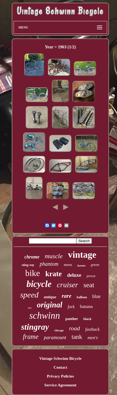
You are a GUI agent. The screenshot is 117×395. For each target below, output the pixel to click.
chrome (31, 257)
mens (68, 265)
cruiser (67, 285)
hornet (81, 265)
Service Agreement (60, 385)
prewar (91, 276)
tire (29, 307)
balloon (82, 297)
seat (89, 285)
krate (53, 274)
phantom (49, 264)
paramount (55, 337)
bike (32, 273)
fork (71, 306)
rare (66, 296)
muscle (54, 256)
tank (76, 336)
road (74, 328)
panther (71, 319)
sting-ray (28, 265)
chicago (58, 330)
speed (29, 294)
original (49, 304)
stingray (35, 327)
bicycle (39, 284)
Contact (60, 367)
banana (86, 306)
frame (31, 336)
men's (93, 337)
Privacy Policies (60, 376)
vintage (82, 255)
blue (96, 296)
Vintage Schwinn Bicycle (60, 358)
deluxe (74, 275)
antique (50, 297)
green (95, 265)
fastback (92, 329)
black (87, 319)
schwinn (44, 315)
